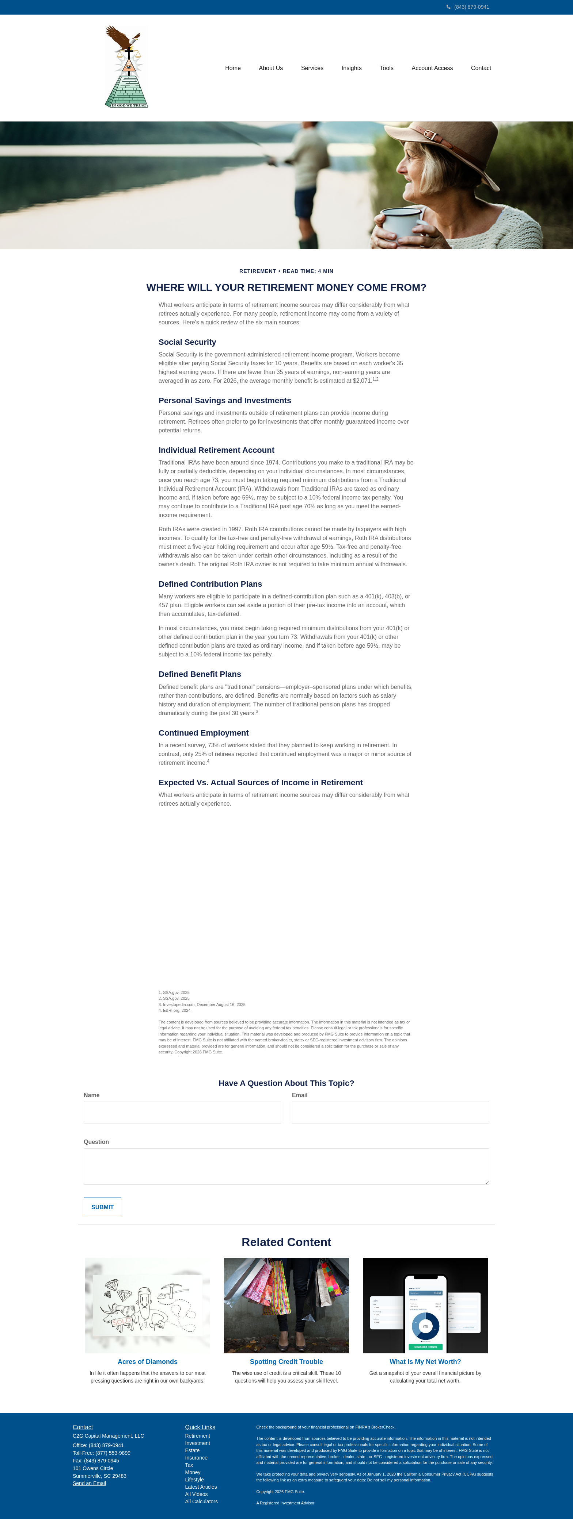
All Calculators (201, 1501)
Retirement (197, 1436)
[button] (270, 68)
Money (193, 1472)
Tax (189, 1465)
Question (96, 1142)
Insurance (196, 1458)
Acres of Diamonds (148, 1361)
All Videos (196, 1494)
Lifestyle (194, 1480)
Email (300, 1095)
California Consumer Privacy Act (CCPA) (440, 1474)
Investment (197, 1443)
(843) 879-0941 (468, 7)
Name (92, 1095)
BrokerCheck (383, 1427)
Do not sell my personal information (398, 1480)
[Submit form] (102, 1208)
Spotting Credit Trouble (286, 1361)
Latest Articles (201, 1487)
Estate (192, 1450)
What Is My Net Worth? (425, 1361)
